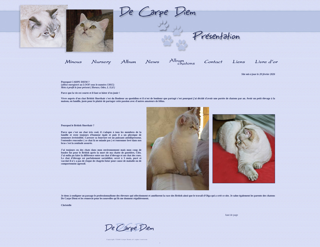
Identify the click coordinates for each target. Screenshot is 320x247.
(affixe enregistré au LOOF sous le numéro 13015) (87, 84)
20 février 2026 (267, 74)
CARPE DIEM (80, 81)
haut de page (231, 215)
